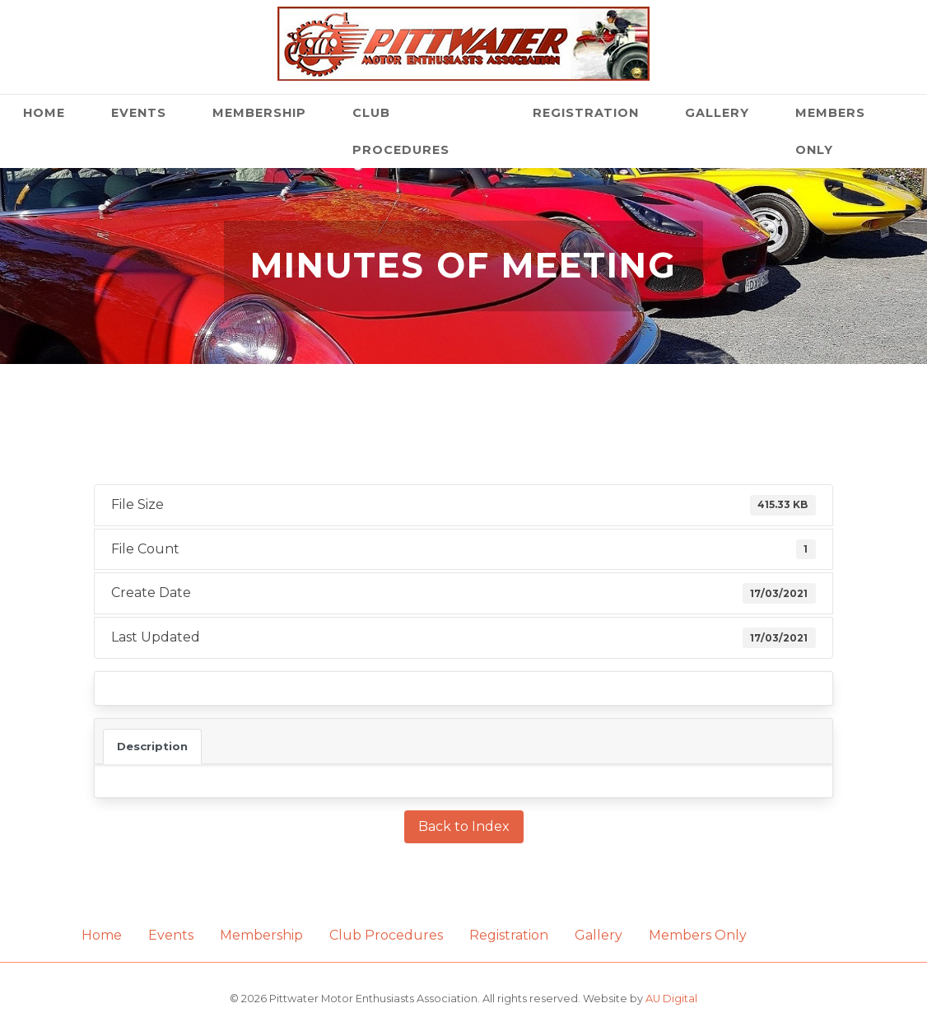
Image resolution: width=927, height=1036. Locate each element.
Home (44, 112)
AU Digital (671, 998)
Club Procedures (401, 131)
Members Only (830, 131)
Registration (586, 112)
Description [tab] (152, 746)
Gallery (717, 112)
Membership (259, 112)
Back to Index (464, 826)
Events (138, 112)
